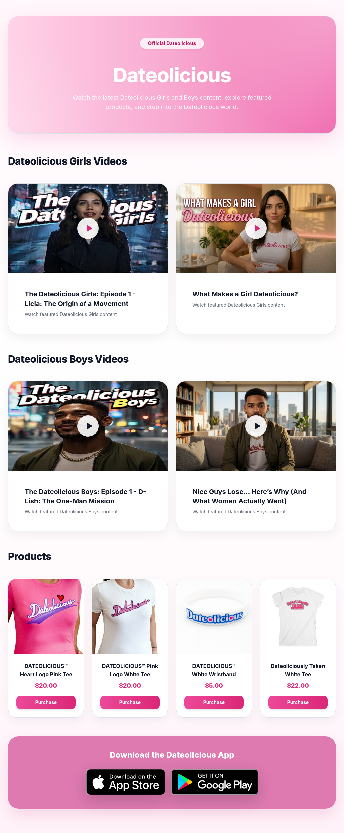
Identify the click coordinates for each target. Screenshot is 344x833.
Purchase (46, 702)
